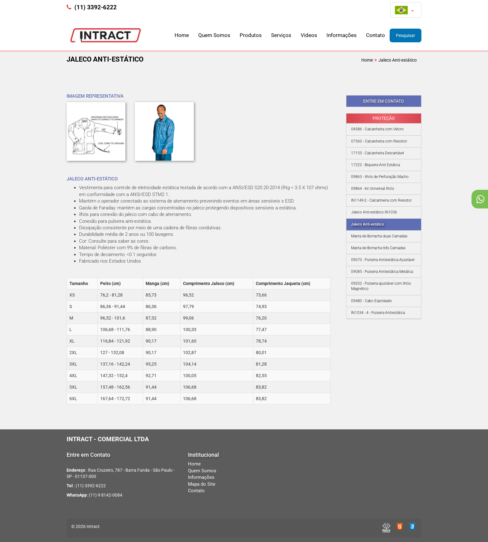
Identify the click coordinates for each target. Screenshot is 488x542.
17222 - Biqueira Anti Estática (375, 165)
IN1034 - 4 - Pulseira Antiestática (378, 313)
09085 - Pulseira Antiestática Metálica (382, 271)
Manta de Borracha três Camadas (378, 248)
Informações (341, 35)
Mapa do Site (201, 484)
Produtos (251, 35)
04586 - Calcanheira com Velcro (377, 129)
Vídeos (309, 35)
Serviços (281, 35)
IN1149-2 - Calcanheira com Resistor (381, 200)
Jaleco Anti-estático (397, 60)
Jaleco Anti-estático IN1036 (374, 212)
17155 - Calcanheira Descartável (377, 153)
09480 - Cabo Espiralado (371, 301)
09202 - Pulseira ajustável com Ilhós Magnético (381, 286)
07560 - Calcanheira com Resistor (379, 141)
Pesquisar (405, 35)
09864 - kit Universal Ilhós (372, 188)
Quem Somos (214, 35)
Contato (375, 35)
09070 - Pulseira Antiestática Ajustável (383, 260)
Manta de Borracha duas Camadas (379, 236)
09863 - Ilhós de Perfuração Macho (380, 177)
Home (182, 35)
